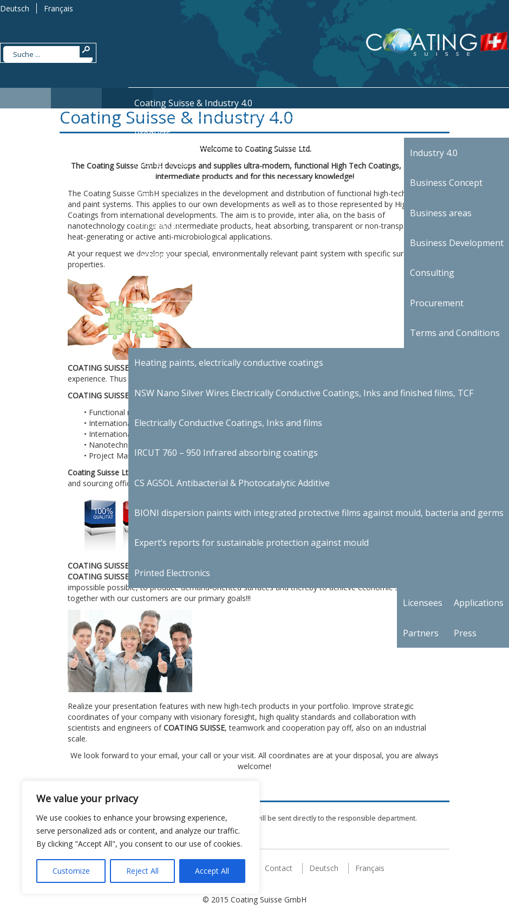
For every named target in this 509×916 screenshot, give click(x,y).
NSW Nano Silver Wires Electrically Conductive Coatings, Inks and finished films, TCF (303, 393)
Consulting (432, 273)
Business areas (441, 213)
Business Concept (446, 183)
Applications (479, 603)
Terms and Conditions (455, 333)
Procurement (437, 303)
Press (465, 633)
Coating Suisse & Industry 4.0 (193, 103)
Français (58, 8)
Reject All (142, 871)
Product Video (162, 164)
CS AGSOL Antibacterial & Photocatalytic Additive (232, 483)
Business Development (457, 243)
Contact (150, 316)
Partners (152, 255)
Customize (71, 871)
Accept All (212, 871)
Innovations (158, 225)
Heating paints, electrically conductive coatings (228, 363)
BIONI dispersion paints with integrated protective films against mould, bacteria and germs (319, 513)
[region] (141, 837)
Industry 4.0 (434, 153)
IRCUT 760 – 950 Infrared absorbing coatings (226, 453)
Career (148, 286)
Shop (144, 195)
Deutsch (14, 8)
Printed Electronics (172, 573)
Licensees (422, 603)
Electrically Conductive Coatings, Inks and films (228, 423)
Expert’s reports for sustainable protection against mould (251, 543)
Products (152, 133)
